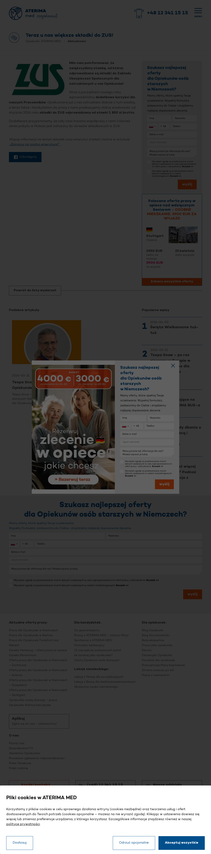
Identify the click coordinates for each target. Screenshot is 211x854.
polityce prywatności (23, 824)
